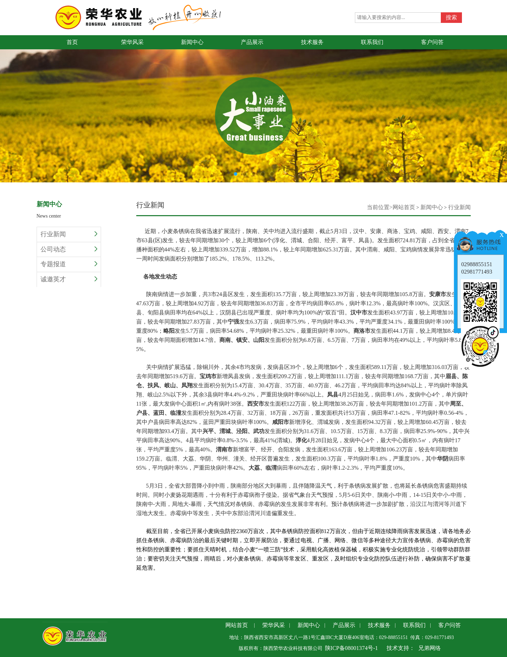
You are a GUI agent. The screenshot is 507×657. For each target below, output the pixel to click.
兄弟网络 (429, 648)
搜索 (451, 17)
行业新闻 (68, 234)
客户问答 (449, 625)
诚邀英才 (68, 279)
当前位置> (380, 207)
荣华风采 (273, 625)
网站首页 (404, 207)
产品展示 (344, 625)
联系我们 (414, 625)
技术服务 (379, 625)
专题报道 (68, 264)
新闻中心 (431, 207)
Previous (5, 103)
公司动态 (68, 249)
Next (501, 103)
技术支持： (401, 648)
